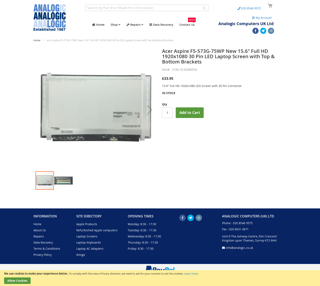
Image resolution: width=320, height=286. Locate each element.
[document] (160, 278)
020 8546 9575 (243, 223)
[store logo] (49, 17)
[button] (150, 109)
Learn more (191, 273)
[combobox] (146, 7)
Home (36, 40)
